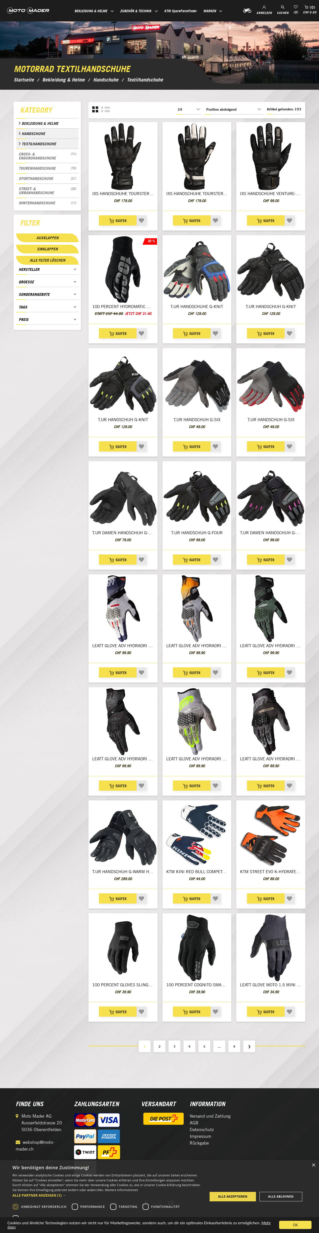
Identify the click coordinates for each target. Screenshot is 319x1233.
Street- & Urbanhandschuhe (47, 191)
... (219, 1046)
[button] (107, 1195)
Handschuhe (33, 134)
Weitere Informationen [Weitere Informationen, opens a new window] (121, 1190)
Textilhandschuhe (39, 144)
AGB (194, 1122)
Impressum (200, 1136)
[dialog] (159, 1196)
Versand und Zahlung (210, 1116)
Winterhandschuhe (47, 203)
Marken (209, 11)
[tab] (47, 111)
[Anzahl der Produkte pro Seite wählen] (188, 109)
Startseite (24, 80)
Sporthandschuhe (47, 178)
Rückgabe (199, 1143)
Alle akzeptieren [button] (232, 1196)
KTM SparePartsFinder (180, 11)
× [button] (313, 1165)
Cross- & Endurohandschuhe (47, 156)
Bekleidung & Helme (40, 123)
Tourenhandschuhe (47, 168)
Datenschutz (202, 1129)
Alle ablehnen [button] (281, 1196)
